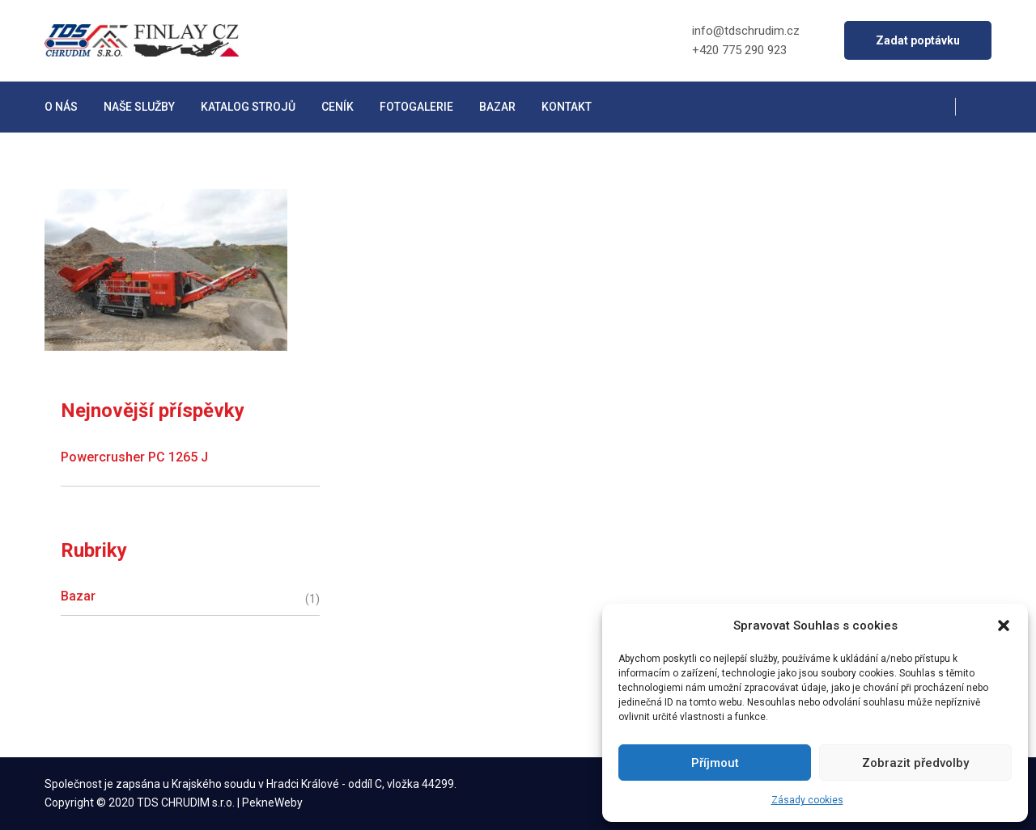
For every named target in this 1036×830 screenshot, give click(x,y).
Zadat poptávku (918, 40)
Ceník (337, 106)
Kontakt (566, 106)
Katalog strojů (248, 106)
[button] (1004, 625)
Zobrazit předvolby (915, 763)
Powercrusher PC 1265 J (134, 457)
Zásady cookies (807, 800)
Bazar (497, 106)
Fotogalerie (416, 106)
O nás (61, 106)
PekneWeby (272, 802)
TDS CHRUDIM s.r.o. (186, 802)
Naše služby (139, 106)
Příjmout (715, 763)
